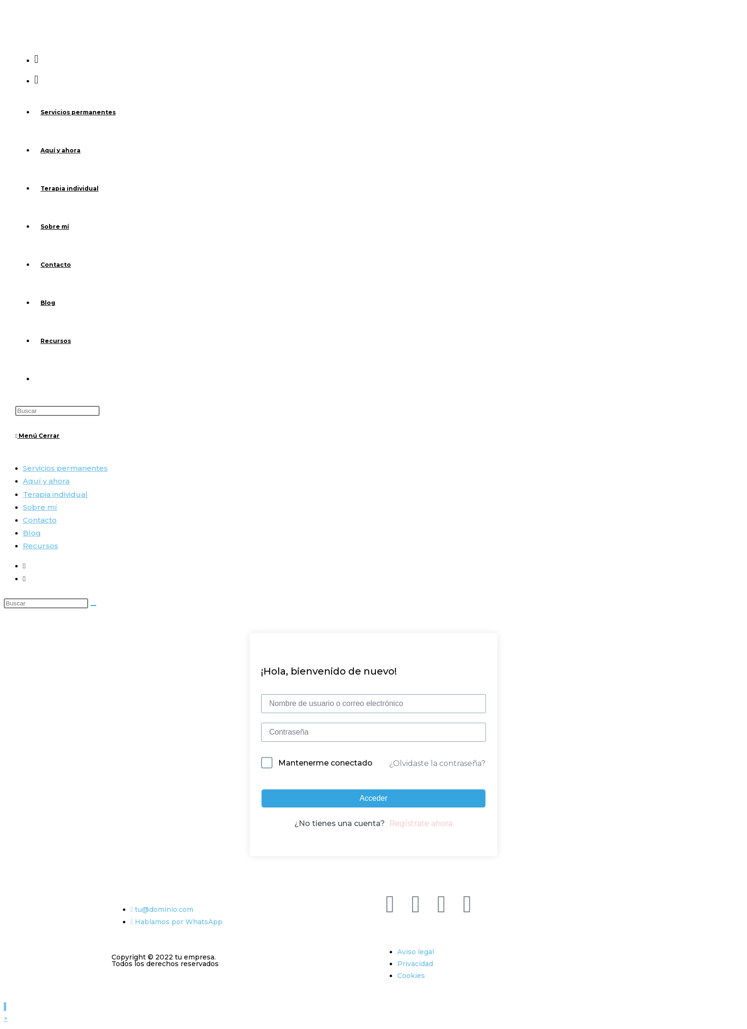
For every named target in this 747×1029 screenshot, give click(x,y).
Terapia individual (55, 494)
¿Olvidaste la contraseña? (437, 763)
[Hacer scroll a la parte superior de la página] (5, 1006)
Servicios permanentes (65, 468)
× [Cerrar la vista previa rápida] (6, 1018)
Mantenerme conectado (325, 762)
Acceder (374, 798)
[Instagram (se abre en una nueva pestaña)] (36, 79)
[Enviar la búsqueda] (93, 605)
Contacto (40, 520)
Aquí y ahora (46, 480)
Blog (32, 532)
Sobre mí (40, 507)
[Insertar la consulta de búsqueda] (57, 411)
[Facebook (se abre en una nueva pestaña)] (36, 59)
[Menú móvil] (37, 435)
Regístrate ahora (421, 823)
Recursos (40, 545)
